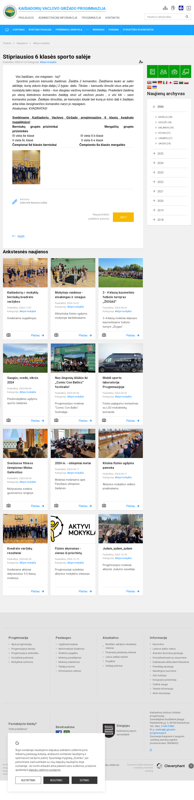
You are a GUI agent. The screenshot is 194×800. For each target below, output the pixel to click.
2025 (160, 153)
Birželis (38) (165, 117)
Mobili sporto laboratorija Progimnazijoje (113, 382)
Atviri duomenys (161, 693)
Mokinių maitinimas (69, 662)
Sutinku (84, 780)
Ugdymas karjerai (68, 644)
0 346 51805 (167, 726)
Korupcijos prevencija (164, 679)
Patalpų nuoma (67, 666)
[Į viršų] (191, 766)
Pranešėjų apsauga (163, 666)
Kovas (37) (164, 133)
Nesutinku (56, 780)
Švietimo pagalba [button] (40, 29)
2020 (160, 200)
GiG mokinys (160, 675)
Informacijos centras (70, 670)
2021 (160, 191)
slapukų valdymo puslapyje (45, 769)
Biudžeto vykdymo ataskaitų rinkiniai (121, 646)
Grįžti (21, 236)
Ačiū (123, 217)
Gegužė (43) (165, 122)
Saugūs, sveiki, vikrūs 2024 (22, 380)
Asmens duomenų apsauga (168, 653)
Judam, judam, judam (117, 548)
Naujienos (22, 43)
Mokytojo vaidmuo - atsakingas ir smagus (70, 295)
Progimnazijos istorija (23, 648)
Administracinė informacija (57, 17)
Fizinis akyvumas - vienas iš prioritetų (68, 551)
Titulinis (7, 43)
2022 (160, 181)
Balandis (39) (166, 127)
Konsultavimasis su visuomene (169, 657)
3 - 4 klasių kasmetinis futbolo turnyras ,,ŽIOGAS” (118, 297)
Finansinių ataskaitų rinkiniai (121, 652)
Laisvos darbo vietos (164, 648)
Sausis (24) (164, 143)
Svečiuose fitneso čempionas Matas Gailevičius (20, 467)
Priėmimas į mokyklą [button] (69, 29)
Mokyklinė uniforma (22, 662)
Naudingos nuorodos (164, 670)
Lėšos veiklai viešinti (117, 656)
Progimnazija (91, 17)
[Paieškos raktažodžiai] (167, 16)
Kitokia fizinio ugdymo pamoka (118, 465)
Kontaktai (113, 17)
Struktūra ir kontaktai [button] (138, 29)
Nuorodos (158, 644)
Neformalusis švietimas (71, 648)
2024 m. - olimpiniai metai (73, 463)
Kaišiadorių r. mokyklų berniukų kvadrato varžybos (22, 297)
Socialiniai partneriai (22, 657)
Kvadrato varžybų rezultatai (19, 551)
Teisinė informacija (163, 688)
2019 (160, 210)
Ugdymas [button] (19, 29)
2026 (160, 106)
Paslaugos (26, 17)
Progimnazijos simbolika (24, 653)
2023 (160, 172)
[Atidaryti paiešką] (187, 16)
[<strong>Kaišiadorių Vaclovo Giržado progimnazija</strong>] (11, 11)
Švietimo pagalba (68, 653)
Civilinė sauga (160, 684)
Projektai (110, 661)
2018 (160, 219)
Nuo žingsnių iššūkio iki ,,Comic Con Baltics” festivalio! (71, 382)
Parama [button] (114, 29)
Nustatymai (28, 780)
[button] (165, 8)
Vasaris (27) (165, 138)
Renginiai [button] (99, 29)
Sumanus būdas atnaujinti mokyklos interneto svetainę (140, 767)
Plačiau (35, 335)
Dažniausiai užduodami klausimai (171, 662)
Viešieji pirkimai (114, 665)
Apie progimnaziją (21, 644)
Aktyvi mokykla (41, 43)
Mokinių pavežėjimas (70, 657)
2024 (160, 163)
